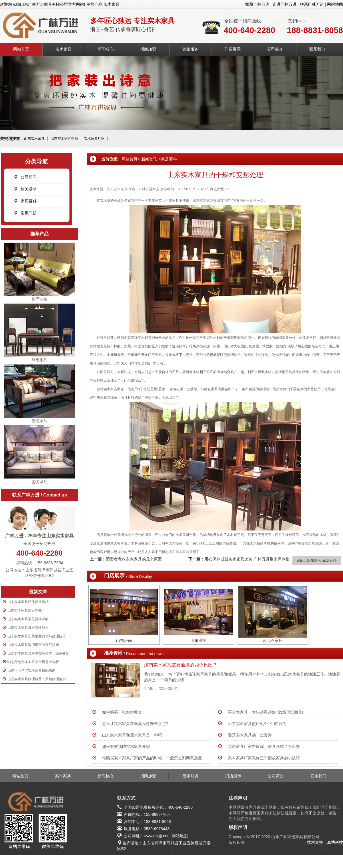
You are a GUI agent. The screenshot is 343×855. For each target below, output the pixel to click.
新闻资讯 (149, 159)
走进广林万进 (284, 4)
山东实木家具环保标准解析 (28, 602)
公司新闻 (25, 177)
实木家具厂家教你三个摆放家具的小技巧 (264, 758)
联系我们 (317, 49)
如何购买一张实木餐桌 (122, 712)
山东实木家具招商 (64, 139)
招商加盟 (148, 49)
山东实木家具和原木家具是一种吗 (132, 735)
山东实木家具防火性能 (24, 610)
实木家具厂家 (94, 139)
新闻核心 (106, 49)
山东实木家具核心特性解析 (28, 628)
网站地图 (335, 4)
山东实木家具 (34, 139)
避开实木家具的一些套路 (250, 735)
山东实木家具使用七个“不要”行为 (257, 723)
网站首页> (130, 159)
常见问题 (25, 213)
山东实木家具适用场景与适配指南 (33, 645)
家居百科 (25, 201)
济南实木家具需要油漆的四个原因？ (180, 664)
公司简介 (275, 49)
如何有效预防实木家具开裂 (126, 746)
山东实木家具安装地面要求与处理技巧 (36, 636)
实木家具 (63, 49)
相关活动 (25, 189)
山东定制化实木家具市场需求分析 (33, 662)
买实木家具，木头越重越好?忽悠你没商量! (265, 712)
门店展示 (233, 49)
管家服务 (190, 49)
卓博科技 (335, 842)
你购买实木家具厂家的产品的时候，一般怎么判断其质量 (152, 758)
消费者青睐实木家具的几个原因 (134, 559)
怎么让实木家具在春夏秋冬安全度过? (135, 723)
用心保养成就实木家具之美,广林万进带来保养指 (247, 559)
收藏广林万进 (257, 4)
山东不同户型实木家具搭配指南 (31, 670)
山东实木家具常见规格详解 (28, 619)
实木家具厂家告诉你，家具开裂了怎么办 (264, 746)
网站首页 (21, 49)
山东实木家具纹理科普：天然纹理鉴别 (36, 679)
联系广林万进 (312, 4)
